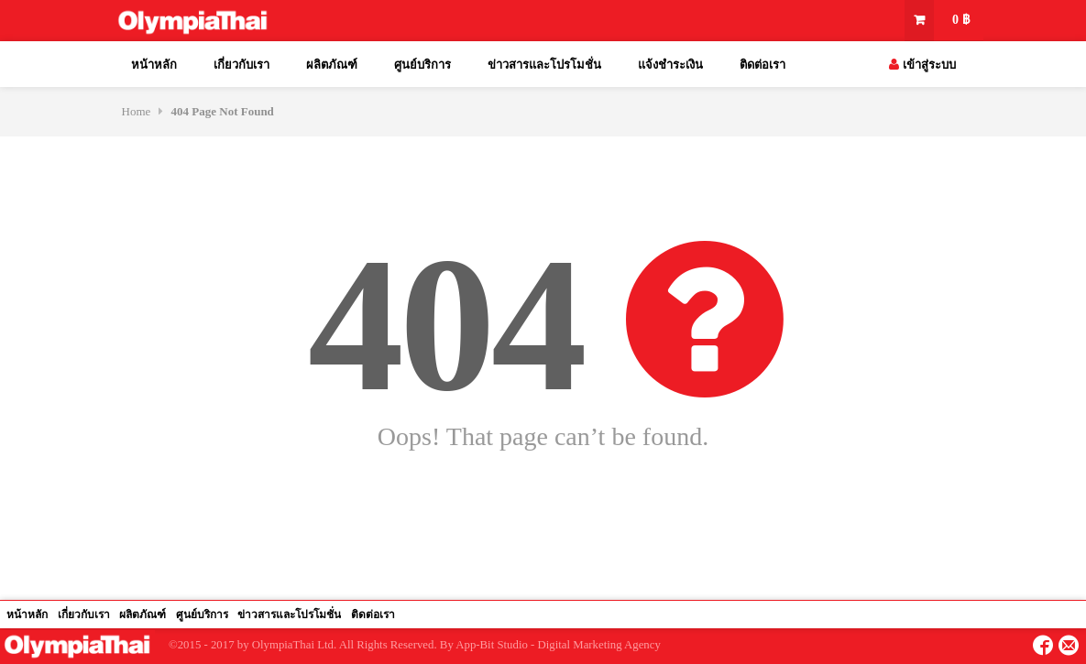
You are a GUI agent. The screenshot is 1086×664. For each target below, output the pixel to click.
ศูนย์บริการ (422, 64)
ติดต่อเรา (762, 64)
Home (136, 111)
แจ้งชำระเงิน (670, 64)
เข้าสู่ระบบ (922, 64)
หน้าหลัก (154, 64)
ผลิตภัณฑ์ (331, 64)
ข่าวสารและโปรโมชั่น (544, 64)
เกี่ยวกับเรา (241, 64)
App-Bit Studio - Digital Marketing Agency (558, 644)
